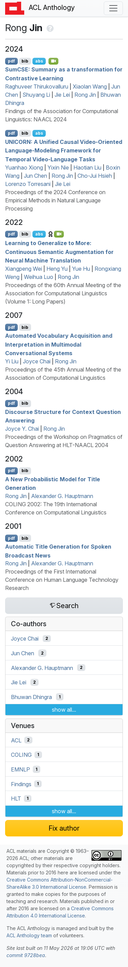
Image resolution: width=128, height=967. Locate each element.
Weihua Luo (38, 276)
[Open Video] (53, 61)
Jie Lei (62, 94)
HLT (16, 798)
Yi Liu (11, 361)
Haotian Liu (87, 167)
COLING (21, 754)
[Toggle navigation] (113, 8)
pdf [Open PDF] (11, 61)
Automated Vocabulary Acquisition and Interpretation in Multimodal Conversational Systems (58, 344)
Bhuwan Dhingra (31, 697)
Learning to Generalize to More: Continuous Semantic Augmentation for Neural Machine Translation (59, 252)
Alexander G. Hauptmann (62, 496)
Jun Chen (35, 175)
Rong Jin (85, 94)
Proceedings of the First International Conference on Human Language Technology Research (61, 579)
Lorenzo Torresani (28, 183)
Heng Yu (57, 268)
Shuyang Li (36, 94)
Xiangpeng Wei (23, 268)
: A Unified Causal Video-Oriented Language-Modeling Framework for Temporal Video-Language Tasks (63, 150)
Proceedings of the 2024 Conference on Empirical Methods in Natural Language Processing (55, 200)
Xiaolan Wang (90, 86)
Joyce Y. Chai (22, 428)
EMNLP (20, 769)
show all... (64, 709)
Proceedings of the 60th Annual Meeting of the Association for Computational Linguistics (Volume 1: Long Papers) (63, 293)
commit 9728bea (25, 955)
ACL (16, 740)
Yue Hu (81, 268)
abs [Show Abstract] (39, 61)
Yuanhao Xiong (24, 167)
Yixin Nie (58, 167)
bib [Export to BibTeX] (25, 61)
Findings (21, 783)
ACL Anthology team (29, 935)
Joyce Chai (37, 361)
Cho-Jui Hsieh (94, 175)
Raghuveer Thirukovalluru (36, 86)
